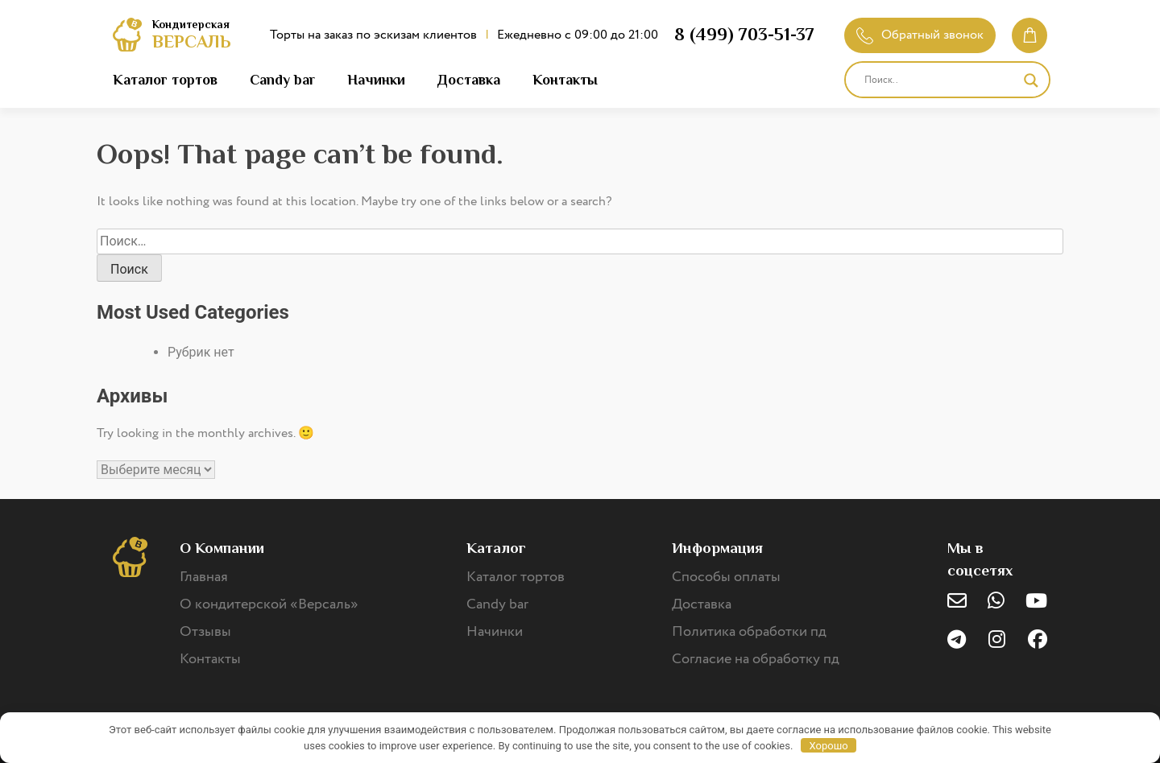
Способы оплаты (726, 577)
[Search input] (940, 80)
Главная (204, 577)
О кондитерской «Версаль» (269, 604)
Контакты (565, 80)
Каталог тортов (165, 80)
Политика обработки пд (749, 631)
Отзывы (205, 631)
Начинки (376, 80)
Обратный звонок (920, 35)
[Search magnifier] (1031, 80)
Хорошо (829, 746)
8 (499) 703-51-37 (744, 34)
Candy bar (282, 80)
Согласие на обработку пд (755, 659)
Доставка (468, 80)
